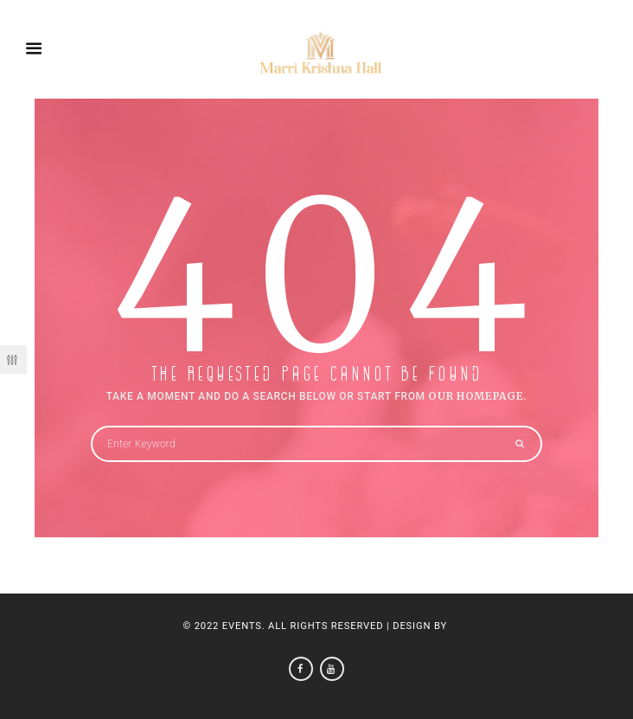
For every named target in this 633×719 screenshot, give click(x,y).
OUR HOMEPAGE (475, 395)
